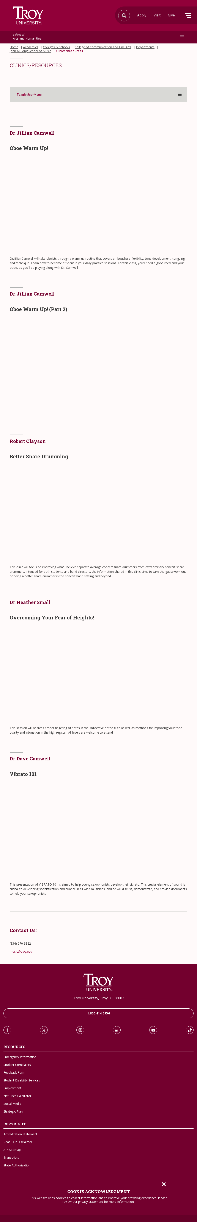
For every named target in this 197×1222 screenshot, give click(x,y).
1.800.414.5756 (98, 1013)
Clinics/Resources (69, 51)
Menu (188, 15)
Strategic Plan (13, 1111)
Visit (157, 15)
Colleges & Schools (56, 47)
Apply (141, 15)
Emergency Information (19, 1057)
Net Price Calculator (17, 1096)
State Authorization (16, 1165)
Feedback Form (14, 1072)
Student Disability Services (21, 1080)
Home (14, 47)
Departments (145, 47)
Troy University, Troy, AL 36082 (98, 998)
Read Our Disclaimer (17, 1142)
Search (28, 15)
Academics (30, 47)
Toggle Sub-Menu (29, 94)
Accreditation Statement (20, 1134)
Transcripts (11, 1157)
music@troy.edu (21, 951)
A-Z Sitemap (12, 1150)
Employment (12, 1088)
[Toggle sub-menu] (179, 94)
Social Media (12, 1104)
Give (171, 15)
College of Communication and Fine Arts (103, 47)
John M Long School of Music (30, 51)
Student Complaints (17, 1065)
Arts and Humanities (27, 37)
